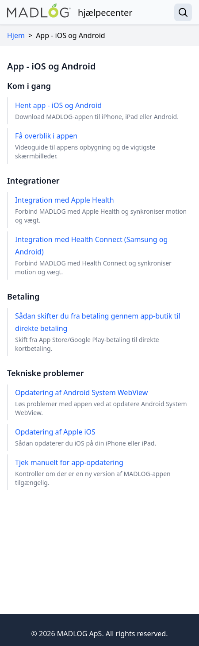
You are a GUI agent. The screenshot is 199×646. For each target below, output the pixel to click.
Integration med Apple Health (103, 210)
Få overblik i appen (103, 146)
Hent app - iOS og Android (97, 110)
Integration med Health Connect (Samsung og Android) (103, 256)
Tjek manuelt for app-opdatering (103, 472)
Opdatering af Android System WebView (103, 402)
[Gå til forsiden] (70, 12)
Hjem (16, 35)
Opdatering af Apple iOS (85, 437)
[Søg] (183, 12)
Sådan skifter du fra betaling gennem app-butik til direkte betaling (103, 332)
